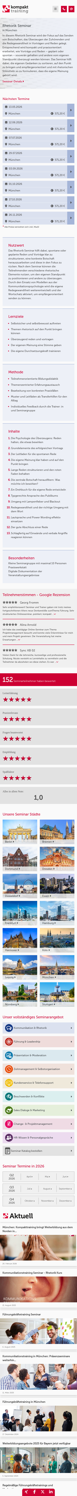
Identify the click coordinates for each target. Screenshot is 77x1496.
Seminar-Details (13, 81)
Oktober (30, 1200)
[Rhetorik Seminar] (64, 9)
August (47, 1188)
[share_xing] (26, 1492)
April (29, 1176)
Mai (47, 1176)
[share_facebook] (34, 1492)
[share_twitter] (42, 1492)
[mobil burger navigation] (55, 9)
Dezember (65, 1200)
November (47, 1200)
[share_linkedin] (51, 1492)
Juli (29, 1188)
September (65, 1188)
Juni (65, 1176)
